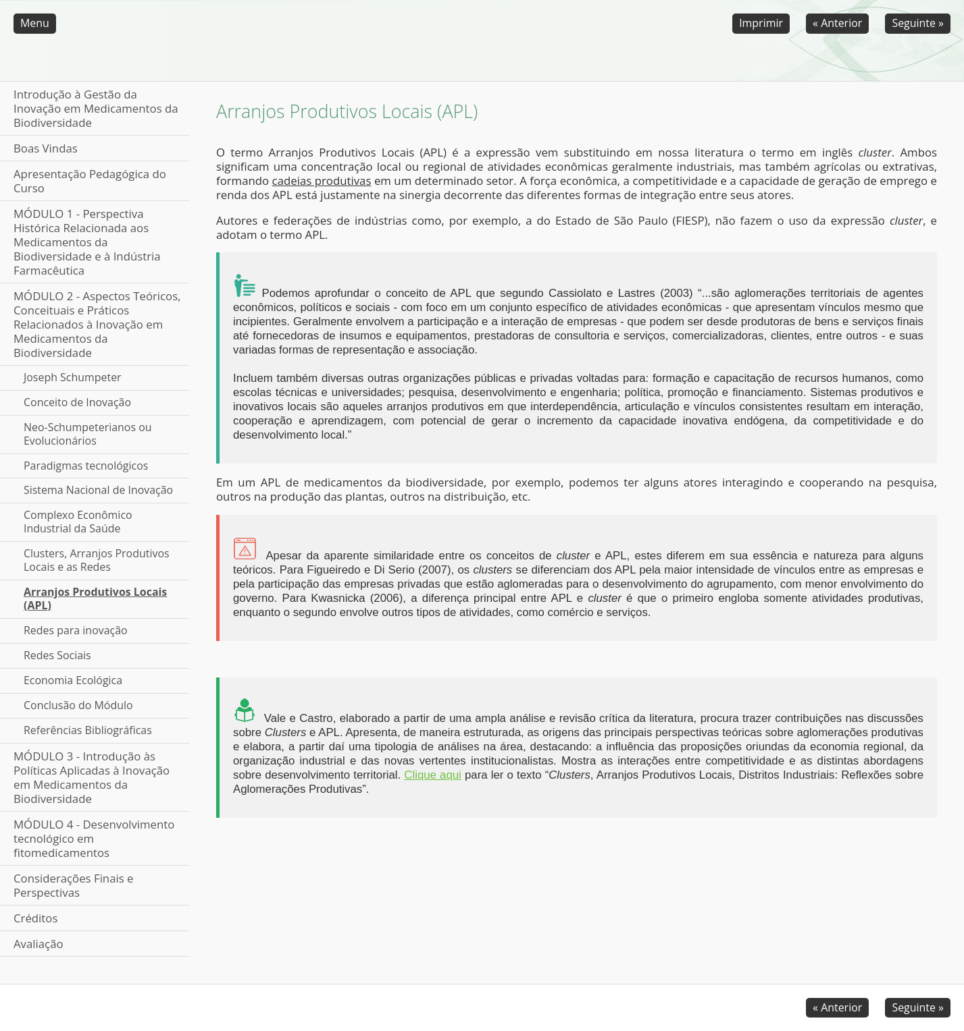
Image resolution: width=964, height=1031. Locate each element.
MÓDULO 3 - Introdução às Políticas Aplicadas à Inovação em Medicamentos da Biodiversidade (92, 777)
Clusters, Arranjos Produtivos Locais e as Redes (97, 560)
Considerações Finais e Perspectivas (74, 885)
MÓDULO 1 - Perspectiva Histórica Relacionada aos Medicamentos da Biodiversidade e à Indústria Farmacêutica (87, 242)
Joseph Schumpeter (73, 377)
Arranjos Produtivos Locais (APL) (95, 598)
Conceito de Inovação (77, 402)
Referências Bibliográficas (88, 730)
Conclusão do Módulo (78, 705)
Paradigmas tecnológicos (86, 465)
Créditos (35, 918)
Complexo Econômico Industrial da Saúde (78, 521)
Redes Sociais (57, 655)
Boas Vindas (46, 148)
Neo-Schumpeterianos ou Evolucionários (88, 434)
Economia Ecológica (73, 680)
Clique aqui (432, 775)
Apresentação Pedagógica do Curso (90, 181)
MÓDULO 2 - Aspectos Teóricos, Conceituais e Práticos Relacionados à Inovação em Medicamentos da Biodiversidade (97, 324)
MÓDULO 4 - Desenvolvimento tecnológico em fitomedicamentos (94, 838)
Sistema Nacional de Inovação (98, 489)
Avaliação (39, 943)
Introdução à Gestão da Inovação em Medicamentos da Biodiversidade (96, 108)
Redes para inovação (76, 630)
